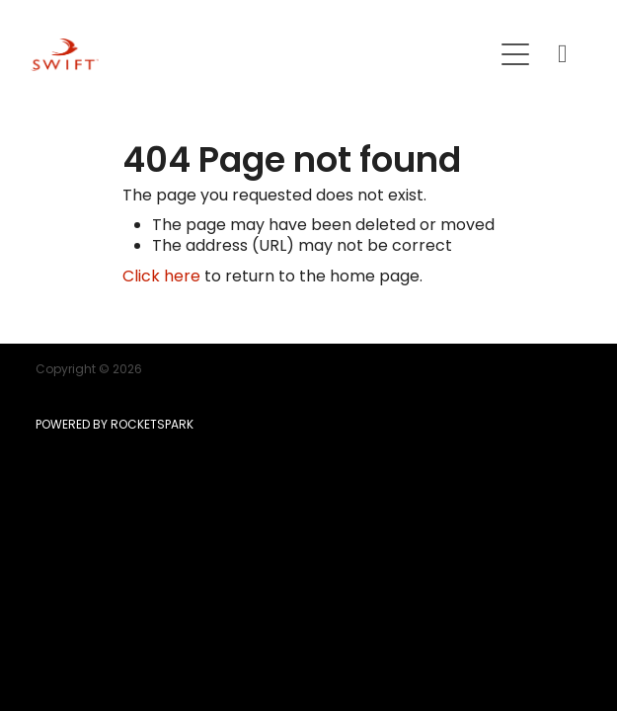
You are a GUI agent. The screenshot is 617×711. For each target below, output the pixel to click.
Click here (161, 277)
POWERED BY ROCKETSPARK (114, 425)
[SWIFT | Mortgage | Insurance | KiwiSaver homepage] (261, 55)
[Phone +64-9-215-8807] (562, 54)
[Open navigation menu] (515, 54)
